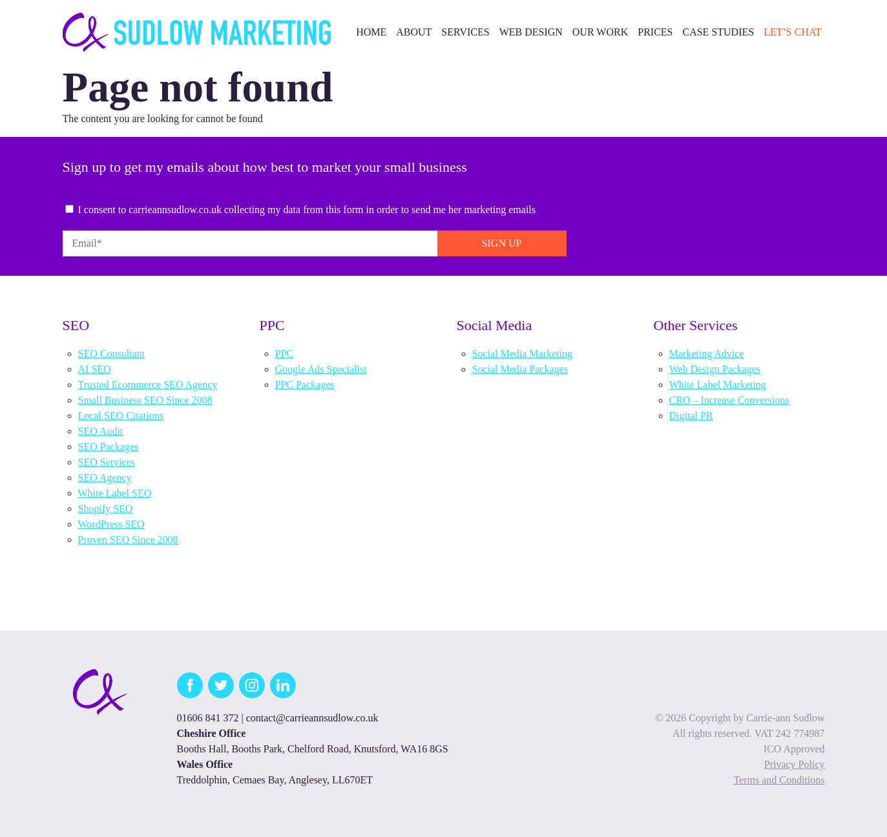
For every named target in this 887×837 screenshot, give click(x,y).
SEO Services (106, 462)
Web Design (531, 31)
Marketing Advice (706, 353)
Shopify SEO (105, 508)
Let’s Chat (792, 31)
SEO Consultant (111, 353)
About (414, 31)
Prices (655, 31)
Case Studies (718, 31)
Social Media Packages (520, 369)
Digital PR (691, 415)
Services (465, 31)
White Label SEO (115, 493)
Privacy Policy (794, 764)
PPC (284, 353)
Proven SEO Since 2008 (128, 539)
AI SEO (94, 369)
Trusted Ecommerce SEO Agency (148, 384)
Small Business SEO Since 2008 (145, 400)
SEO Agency (105, 477)
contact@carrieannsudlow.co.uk (312, 717)
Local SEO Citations (120, 415)
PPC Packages (305, 384)
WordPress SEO (111, 524)
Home (371, 31)
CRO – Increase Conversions (729, 400)
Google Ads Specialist (321, 369)
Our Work (600, 31)
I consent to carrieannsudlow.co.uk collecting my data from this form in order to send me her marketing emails (307, 209)
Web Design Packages (715, 369)
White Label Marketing (717, 384)
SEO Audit (100, 431)
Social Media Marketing (522, 353)
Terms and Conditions (778, 779)
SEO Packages (108, 446)
